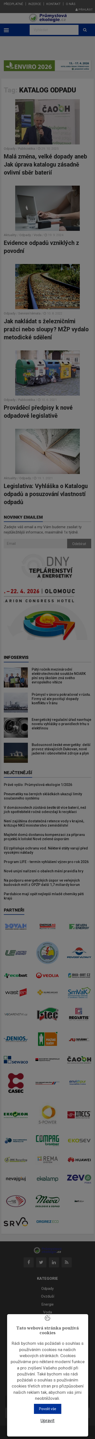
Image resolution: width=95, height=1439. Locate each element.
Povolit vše (47, 1409)
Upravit (47, 1420)
